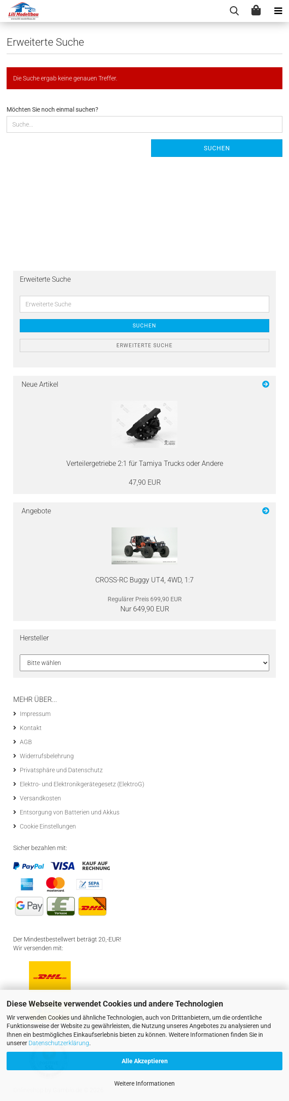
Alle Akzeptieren (145, 1061)
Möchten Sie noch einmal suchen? (52, 109)
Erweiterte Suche (144, 345)
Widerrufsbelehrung (47, 755)
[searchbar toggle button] (234, 11)
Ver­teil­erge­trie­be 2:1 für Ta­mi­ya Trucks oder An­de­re (144, 463)
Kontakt (31, 727)
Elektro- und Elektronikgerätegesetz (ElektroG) (82, 784)
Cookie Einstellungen (48, 826)
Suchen (217, 148)
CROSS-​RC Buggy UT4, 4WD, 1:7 (144, 580)
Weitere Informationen (144, 1083)
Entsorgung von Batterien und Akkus (69, 812)
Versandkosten (40, 798)
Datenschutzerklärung (59, 1042)
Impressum (35, 713)
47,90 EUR (145, 482)
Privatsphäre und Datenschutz (61, 770)
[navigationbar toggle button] (278, 11)
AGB (26, 741)
